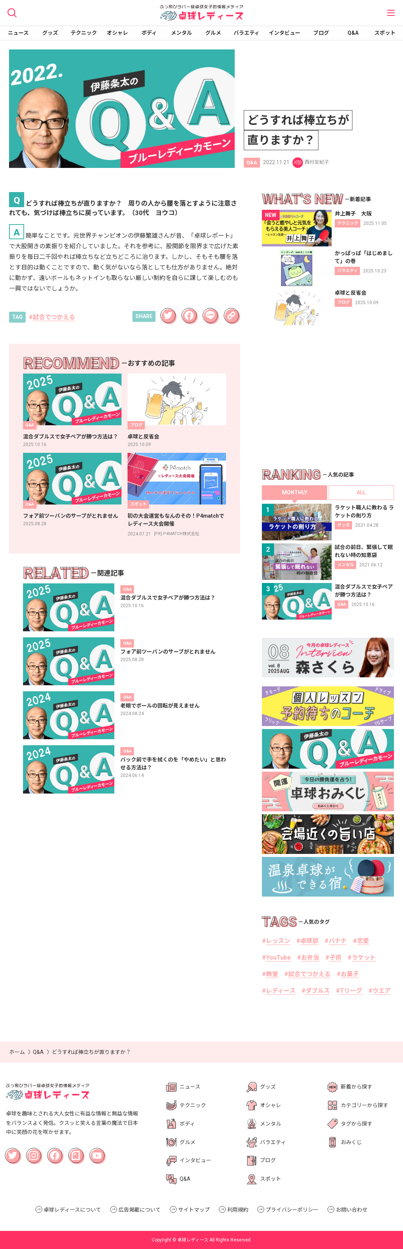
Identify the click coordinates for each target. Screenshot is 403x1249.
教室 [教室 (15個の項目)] (272, 974)
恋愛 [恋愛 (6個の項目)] (363, 940)
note (73, 1151)
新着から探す (356, 1087)
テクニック (84, 33)
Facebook (190, 313)
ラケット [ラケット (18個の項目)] (364, 957)
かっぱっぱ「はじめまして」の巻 (364, 257)
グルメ (213, 33)
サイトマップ (194, 1210)
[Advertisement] (328, 396)
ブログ (321, 33)
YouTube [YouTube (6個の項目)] (278, 957)
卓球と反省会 (143, 437)
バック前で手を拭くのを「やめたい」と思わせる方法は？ (173, 764)
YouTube (98, 1151)
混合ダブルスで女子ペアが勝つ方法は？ (70, 437)
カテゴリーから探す (364, 1105)
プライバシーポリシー (292, 1210)
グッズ (50, 33)
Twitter (167, 311)
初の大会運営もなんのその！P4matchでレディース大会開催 (176, 520)
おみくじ (351, 1142)
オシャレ (117, 33)
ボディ (149, 33)
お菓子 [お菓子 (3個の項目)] (350, 974)
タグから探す (356, 1124)
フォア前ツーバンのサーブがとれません (70, 516)
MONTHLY (294, 492)
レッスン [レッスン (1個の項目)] (278, 940)
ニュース (18, 33)
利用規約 (237, 1210)
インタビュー (284, 33)
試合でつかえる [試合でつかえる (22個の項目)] (309, 974)
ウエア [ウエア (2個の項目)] (381, 990)
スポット (384, 33)
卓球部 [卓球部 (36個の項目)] (309, 940)
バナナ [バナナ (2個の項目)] (338, 940)
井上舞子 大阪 (353, 214)
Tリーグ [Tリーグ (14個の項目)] (351, 990)
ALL (361, 492)
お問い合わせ (352, 1210)
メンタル (181, 33)
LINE (208, 311)
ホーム (17, 1052)
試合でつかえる (54, 317)
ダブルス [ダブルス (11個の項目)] (318, 990)
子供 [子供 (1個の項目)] (335, 957)
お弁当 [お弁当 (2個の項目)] (310, 957)
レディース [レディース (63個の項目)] (280, 990)
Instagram (34, 1153)
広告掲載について (139, 1210)
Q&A (353, 33)
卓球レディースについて (72, 1210)
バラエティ (247, 33)
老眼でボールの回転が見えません (160, 706)
